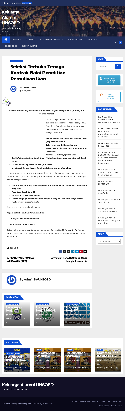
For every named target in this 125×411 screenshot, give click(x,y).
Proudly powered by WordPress (14, 404)
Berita (92, 40)
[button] (116, 43)
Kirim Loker (11, 46)
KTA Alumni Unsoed (51, 40)
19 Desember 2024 (77, 360)
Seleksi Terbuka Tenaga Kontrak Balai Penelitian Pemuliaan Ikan (37, 73)
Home (74, 402)
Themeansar (47, 404)
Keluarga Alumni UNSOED (11, 17)
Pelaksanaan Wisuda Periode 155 (76, 356)
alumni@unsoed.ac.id (15, 318)
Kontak (30, 40)
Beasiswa (10, 353)
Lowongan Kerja (17, 61)
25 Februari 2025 (46, 360)
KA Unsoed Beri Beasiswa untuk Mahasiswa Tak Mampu (109, 119)
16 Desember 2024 (107, 360)
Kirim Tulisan (29, 46)
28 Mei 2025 (14, 364)
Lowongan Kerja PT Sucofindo (73, 310)
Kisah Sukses (75, 40)
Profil (16, 40)
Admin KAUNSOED (30, 88)
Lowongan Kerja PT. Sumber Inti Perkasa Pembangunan (108, 172)
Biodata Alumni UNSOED (88, 402)
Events (102, 402)
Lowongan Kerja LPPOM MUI (45, 310)
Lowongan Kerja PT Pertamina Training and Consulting (109, 220)
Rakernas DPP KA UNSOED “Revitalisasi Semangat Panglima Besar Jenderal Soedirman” (108, 157)
